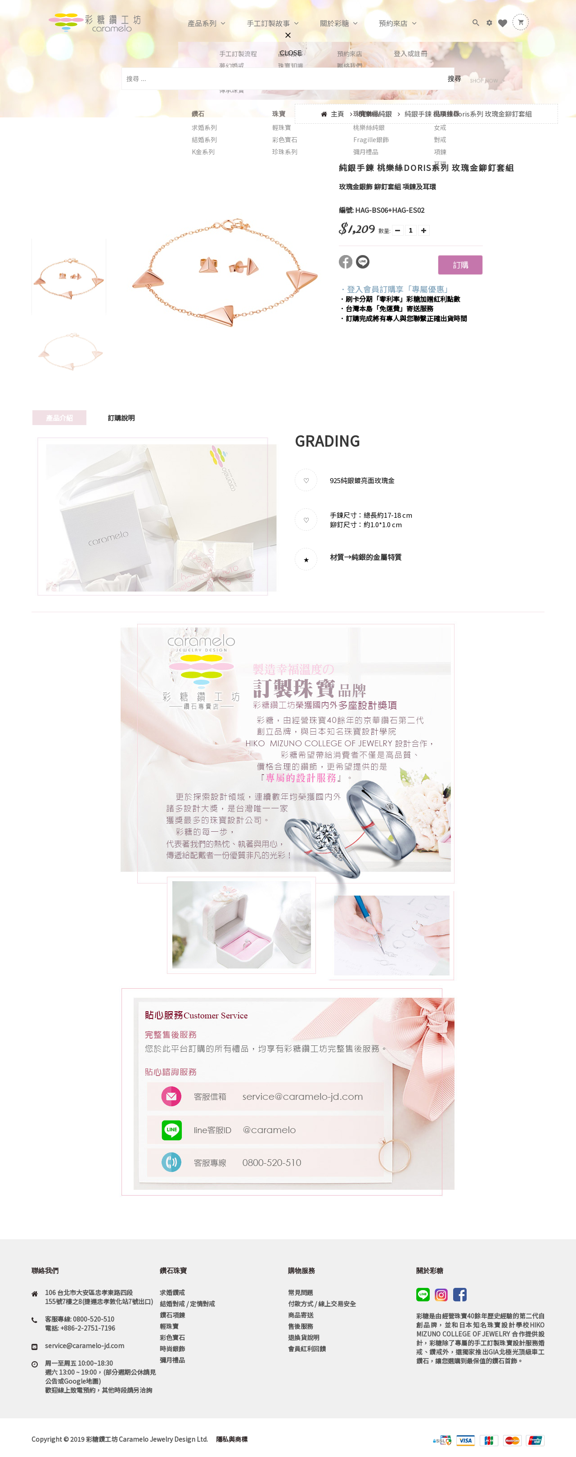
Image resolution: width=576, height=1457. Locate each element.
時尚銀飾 (172, 1348)
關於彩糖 (324, 23)
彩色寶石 (172, 1337)
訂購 (460, 264)
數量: (384, 230)
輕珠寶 (169, 1326)
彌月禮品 (172, 1359)
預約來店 (383, 23)
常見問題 (300, 1292)
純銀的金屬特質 (376, 556)
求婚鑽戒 (172, 1292)
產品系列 (192, 23)
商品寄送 (300, 1314)
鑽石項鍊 (172, 1314)
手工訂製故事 (258, 23)
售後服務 (300, 1326)
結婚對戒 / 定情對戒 (187, 1303)
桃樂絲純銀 (375, 113)
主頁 (337, 113)
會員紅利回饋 (307, 1348)
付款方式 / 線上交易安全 (322, 1303)
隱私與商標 (231, 1439)
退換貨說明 (304, 1337)
